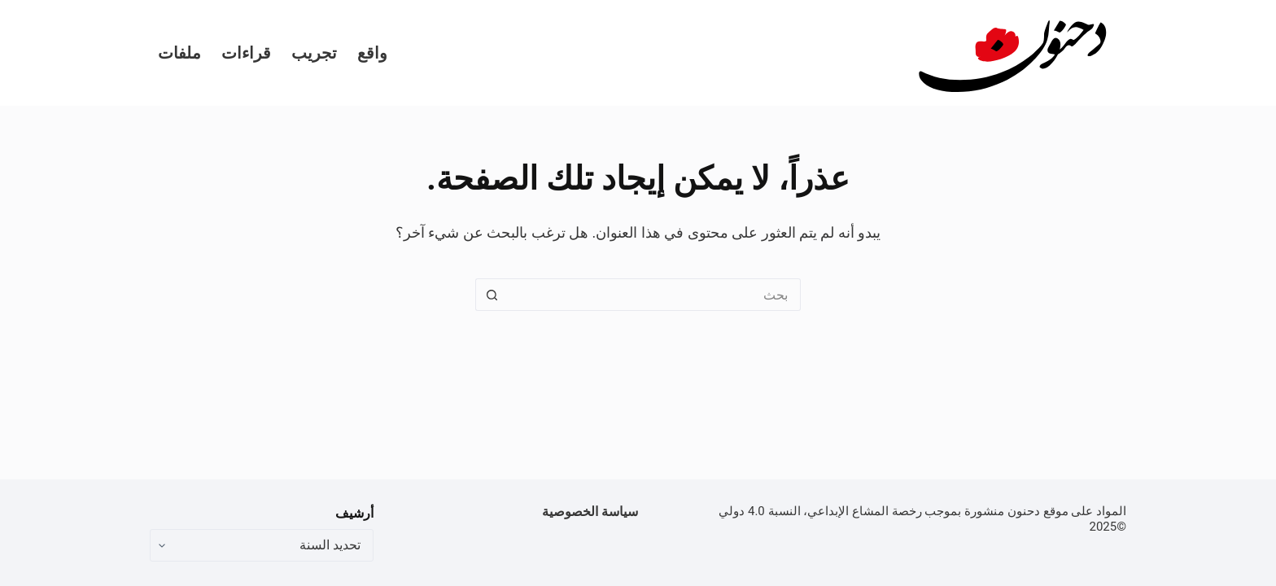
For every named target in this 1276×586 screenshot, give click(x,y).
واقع (372, 53)
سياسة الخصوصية (590, 511)
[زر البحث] (491, 294)
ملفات (179, 53)
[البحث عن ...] (654, 294)
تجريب (314, 53)
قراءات (246, 53)
